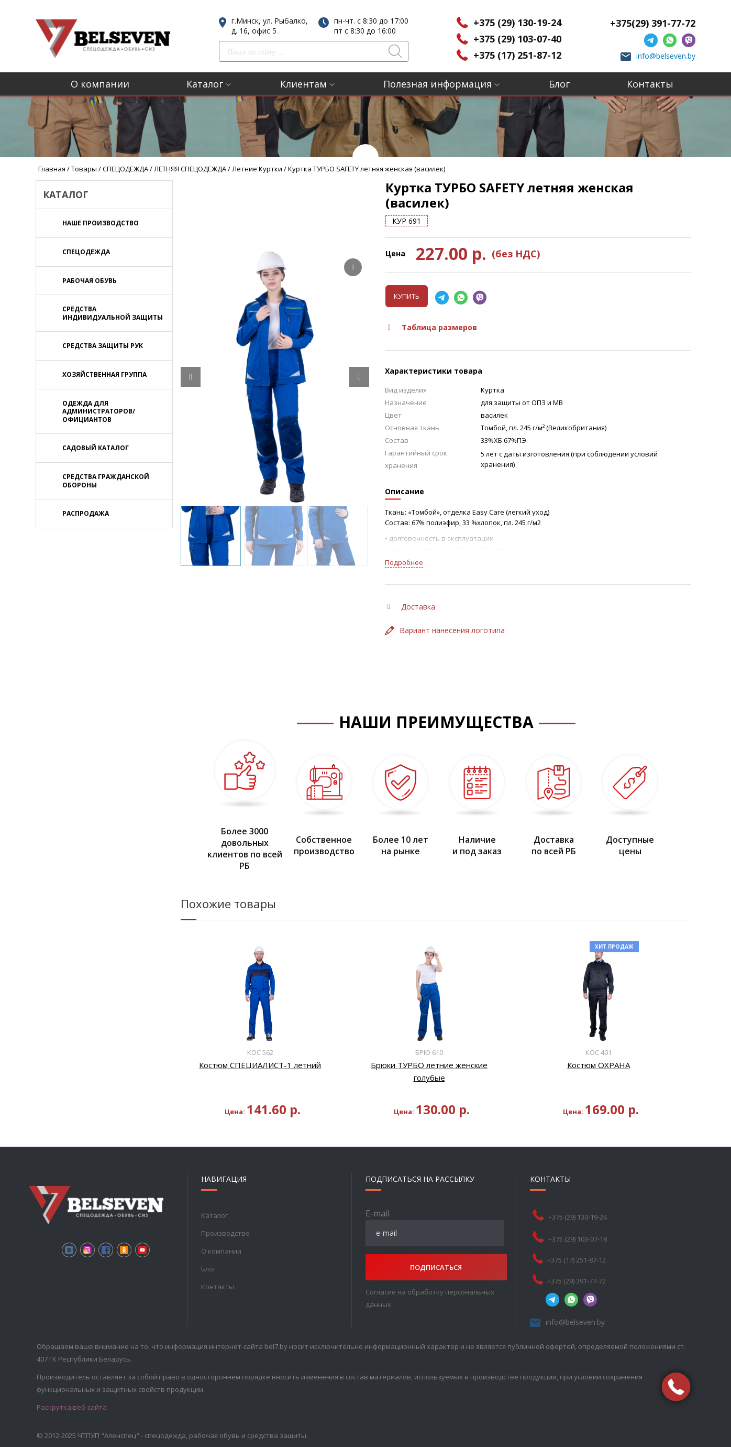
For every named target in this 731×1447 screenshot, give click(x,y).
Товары (84, 168)
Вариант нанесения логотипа (445, 630)
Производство (225, 1233)
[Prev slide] (191, 377)
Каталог (204, 84)
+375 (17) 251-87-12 (517, 55)
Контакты (650, 84)
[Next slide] (359, 377)
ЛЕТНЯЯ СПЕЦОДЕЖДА (190, 168)
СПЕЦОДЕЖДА (125, 168)
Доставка (411, 607)
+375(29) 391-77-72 (652, 23)
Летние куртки (257, 168)
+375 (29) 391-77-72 (577, 1281)
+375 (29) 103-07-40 (517, 38)
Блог (559, 84)
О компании (100, 84)
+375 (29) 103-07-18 (578, 1239)
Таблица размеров (432, 327)
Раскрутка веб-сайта (72, 1407)
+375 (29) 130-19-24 (517, 22)
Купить (406, 296)
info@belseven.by (665, 56)
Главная (51, 168)
